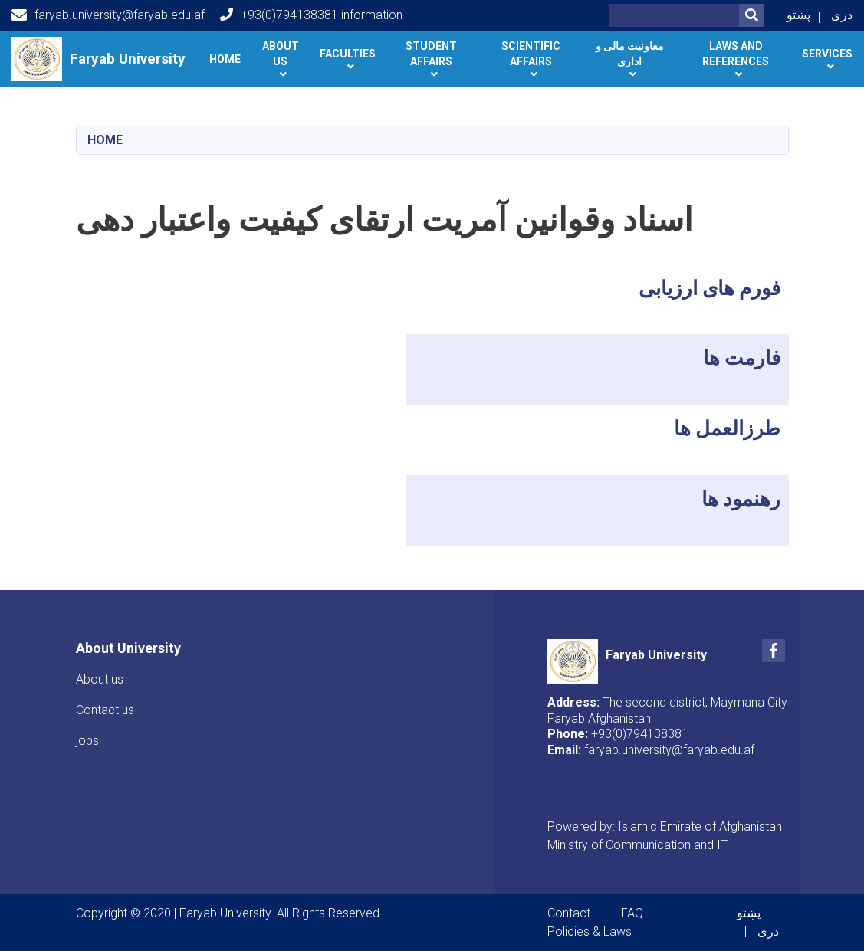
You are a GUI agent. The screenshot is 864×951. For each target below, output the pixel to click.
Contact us (105, 710)
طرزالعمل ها (727, 428)
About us (99, 679)
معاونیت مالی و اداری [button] (630, 53)
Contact (568, 913)
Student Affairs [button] (431, 53)
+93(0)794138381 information (311, 15)
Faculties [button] (348, 54)
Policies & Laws (589, 931)
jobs (87, 740)
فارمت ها (741, 357)
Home (225, 59)
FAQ (632, 913)
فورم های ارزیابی (709, 288)
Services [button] (827, 54)
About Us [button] (280, 53)
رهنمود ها (740, 498)
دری (842, 14)
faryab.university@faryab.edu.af (108, 15)
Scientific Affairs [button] (530, 53)
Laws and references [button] (735, 53)
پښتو (798, 14)
